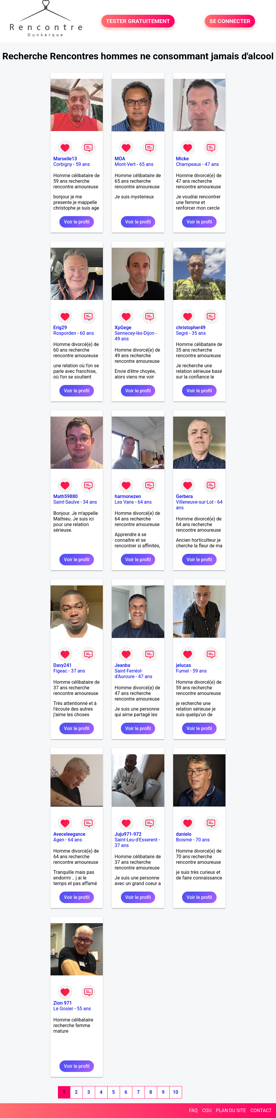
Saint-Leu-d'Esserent (136, 840)
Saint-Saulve (66, 502)
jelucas (183, 665)
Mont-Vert (125, 164)
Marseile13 (65, 158)
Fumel (182, 671)
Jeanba (122, 665)
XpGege (123, 327)
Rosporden (64, 333)
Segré (182, 333)
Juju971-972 (128, 834)
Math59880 (65, 496)
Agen (58, 840)
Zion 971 (62, 1003)
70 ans (203, 840)
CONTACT (261, 1110)
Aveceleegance (69, 834)
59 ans (83, 164)
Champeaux (188, 164)
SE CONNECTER (230, 21)
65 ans (146, 164)
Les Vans (124, 502)
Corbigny (62, 164)
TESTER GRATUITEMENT (138, 21)
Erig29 (60, 327)
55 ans (84, 1008)
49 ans (122, 339)
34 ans (90, 502)
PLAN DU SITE (231, 1110)
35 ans (199, 333)
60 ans (87, 333)
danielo (183, 834)
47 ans (212, 164)
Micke (182, 158)
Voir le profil (76, 222)
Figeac (60, 671)
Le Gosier (63, 1008)
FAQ (193, 1110)
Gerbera (184, 496)
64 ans (144, 502)
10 (175, 1092)
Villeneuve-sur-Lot (195, 502)
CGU (207, 1110)
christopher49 (191, 327)
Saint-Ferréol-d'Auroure (128, 673)
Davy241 (62, 665)
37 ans (78, 671)
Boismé (184, 840)
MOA (120, 158)
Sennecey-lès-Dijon (134, 333)
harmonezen (128, 496)
